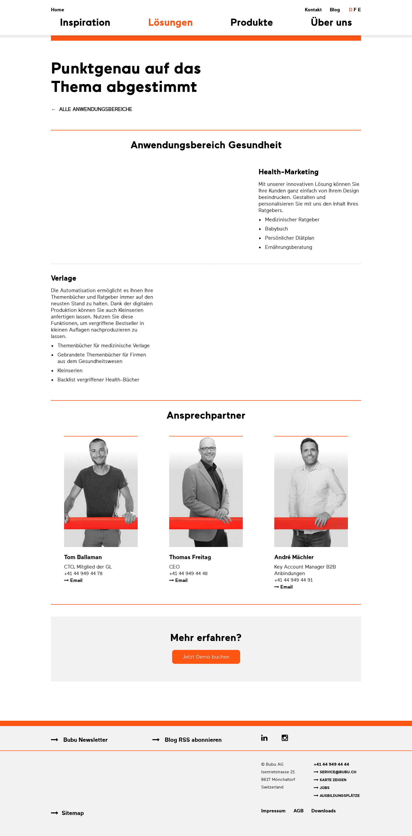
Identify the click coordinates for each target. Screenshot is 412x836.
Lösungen (170, 23)
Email (76, 580)
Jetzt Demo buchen (206, 657)
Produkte (251, 23)
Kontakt (313, 9)
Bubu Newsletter (79, 740)
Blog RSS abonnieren (187, 740)
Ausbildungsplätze (337, 795)
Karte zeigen (330, 780)
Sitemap (67, 812)
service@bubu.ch (335, 772)
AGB (298, 810)
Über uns (331, 23)
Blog (335, 9)
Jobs (321, 788)
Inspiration (85, 23)
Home (57, 9)
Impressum (273, 810)
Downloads (323, 810)
